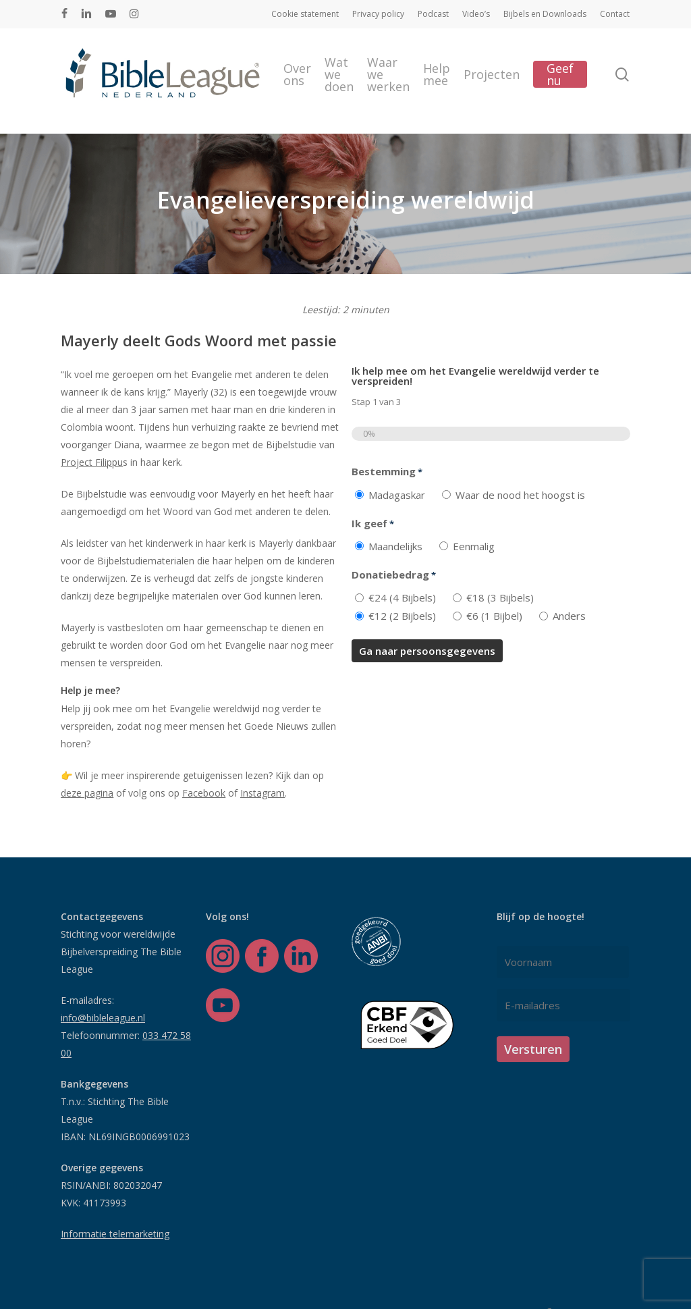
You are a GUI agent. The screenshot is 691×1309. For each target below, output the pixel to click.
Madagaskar (396, 495)
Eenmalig (474, 546)
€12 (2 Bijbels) (402, 615)
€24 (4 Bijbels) (402, 597)
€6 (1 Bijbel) (494, 615)
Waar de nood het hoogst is (520, 495)
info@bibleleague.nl (103, 1017)
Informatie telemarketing (115, 1233)
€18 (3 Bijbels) (500, 597)
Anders (569, 615)
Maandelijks (395, 546)
